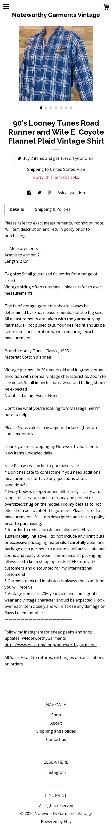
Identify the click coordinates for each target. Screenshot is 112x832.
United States (62, 169)
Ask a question (71, 193)
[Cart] (106, 7)
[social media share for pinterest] (50, 193)
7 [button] (71, 107)
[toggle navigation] (6, 6)
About (56, 723)
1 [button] (41, 107)
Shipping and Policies (56, 731)
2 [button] (46, 107)
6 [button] (66, 107)
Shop (56, 715)
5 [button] (61, 107)
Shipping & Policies (52, 209)
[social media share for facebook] (29, 193)
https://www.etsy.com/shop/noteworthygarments (50, 644)
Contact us (56, 739)
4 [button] (56, 107)
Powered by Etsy (56, 821)
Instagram (56, 772)
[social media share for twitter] (40, 193)
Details (17, 209)
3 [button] (51, 107)
